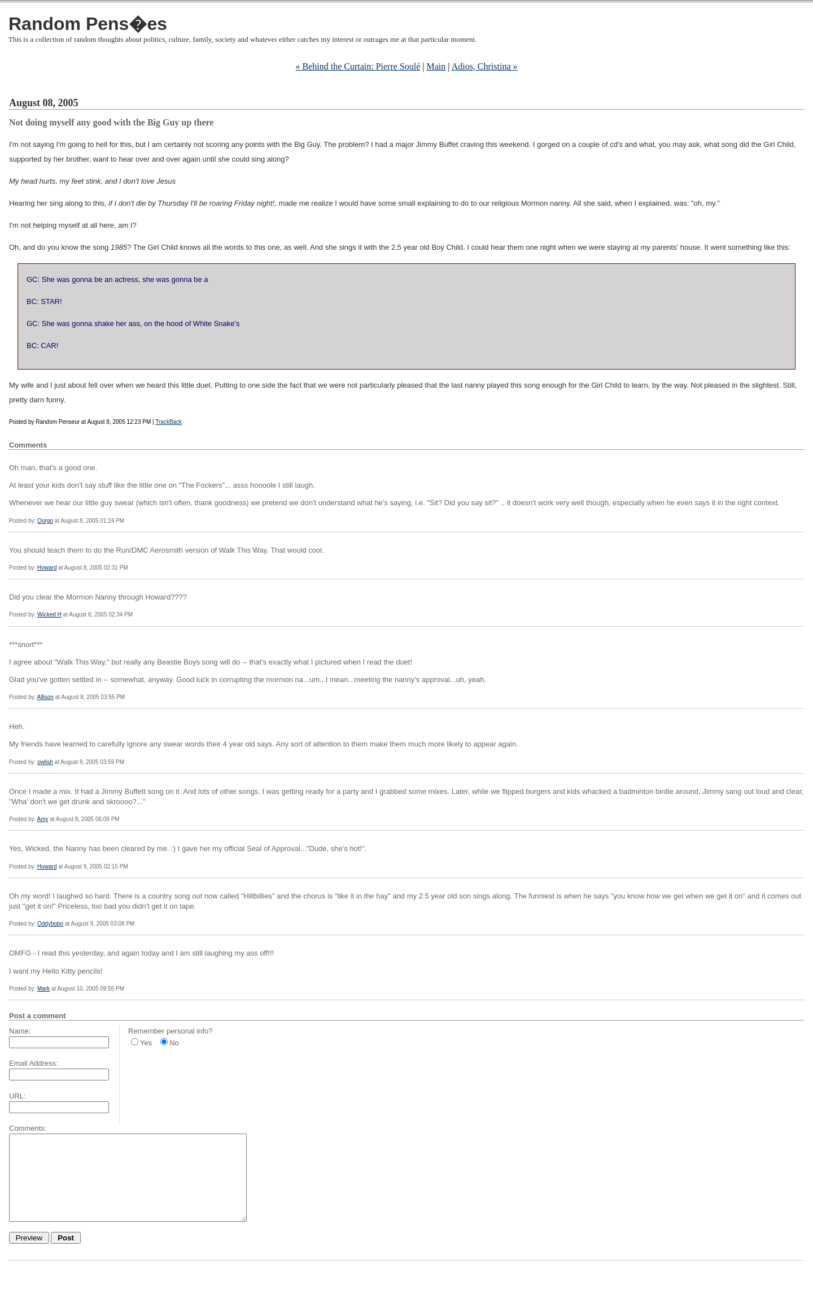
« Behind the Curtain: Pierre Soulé (357, 66)
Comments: (27, 1128)
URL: (17, 1096)
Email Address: (33, 1063)
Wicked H (49, 614)
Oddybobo (50, 924)
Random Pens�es (87, 24)
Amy (42, 819)
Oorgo (45, 521)
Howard (46, 568)
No (174, 1043)
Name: (19, 1031)
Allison (45, 697)
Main (436, 66)
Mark (43, 989)
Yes (146, 1043)
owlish (45, 762)
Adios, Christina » (485, 66)
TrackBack (168, 422)
